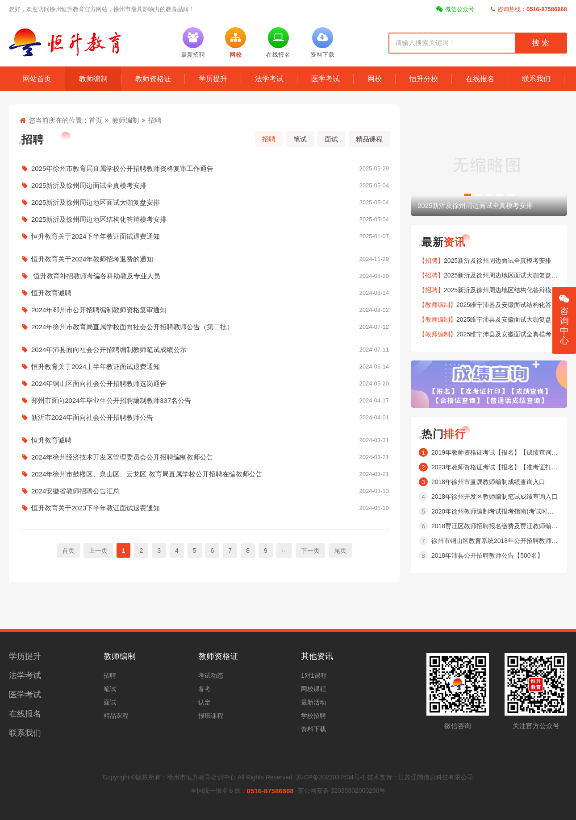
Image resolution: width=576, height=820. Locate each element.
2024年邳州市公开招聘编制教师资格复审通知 (204, 310)
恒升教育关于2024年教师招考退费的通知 (204, 259)
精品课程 (369, 139)
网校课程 (313, 688)
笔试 (300, 139)
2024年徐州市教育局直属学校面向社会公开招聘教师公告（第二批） (204, 327)
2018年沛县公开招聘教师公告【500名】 (487, 555)
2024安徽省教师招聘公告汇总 (204, 491)
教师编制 (93, 79)
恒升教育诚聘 (204, 293)
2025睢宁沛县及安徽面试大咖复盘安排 (510, 319)
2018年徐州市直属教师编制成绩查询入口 (488, 481)
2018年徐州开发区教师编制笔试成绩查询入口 (494, 496)
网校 (374, 79)
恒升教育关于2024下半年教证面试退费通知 (204, 236)
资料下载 (313, 729)
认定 (204, 702)
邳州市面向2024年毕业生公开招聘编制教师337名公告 (204, 400)
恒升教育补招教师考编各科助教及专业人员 (204, 276)
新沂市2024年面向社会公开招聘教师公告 (204, 417)
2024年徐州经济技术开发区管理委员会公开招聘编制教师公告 (204, 457)
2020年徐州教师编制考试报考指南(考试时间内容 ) (500, 511)
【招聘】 (431, 260)
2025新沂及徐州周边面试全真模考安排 (204, 185)
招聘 (155, 120)
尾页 (340, 550)
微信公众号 (455, 9)
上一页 (98, 550)
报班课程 (210, 715)
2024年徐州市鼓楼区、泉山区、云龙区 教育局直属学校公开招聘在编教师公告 (204, 474)
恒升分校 (423, 79)
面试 (331, 139)
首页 (95, 120)
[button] (467, 195)
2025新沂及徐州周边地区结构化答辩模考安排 (204, 219)
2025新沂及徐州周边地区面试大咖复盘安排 (204, 202)
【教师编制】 (437, 304)
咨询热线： (529, 9)
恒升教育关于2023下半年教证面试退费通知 (204, 508)
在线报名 (480, 79)
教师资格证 (153, 79)
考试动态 (210, 675)
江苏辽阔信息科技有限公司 (435, 777)
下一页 (310, 550)
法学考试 (269, 79)
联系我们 (536, 79)
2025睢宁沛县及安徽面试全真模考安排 (510, 334)
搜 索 (540, 43)
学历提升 (213, 79)
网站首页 (37, 79)
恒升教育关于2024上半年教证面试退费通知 (204, 366)
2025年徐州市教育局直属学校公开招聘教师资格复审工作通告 (204, 168)
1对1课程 (314, 675)
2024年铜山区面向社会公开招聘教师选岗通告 (204, 383)
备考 (204, 688)
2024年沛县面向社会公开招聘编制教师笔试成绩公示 (204, 349)
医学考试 (325, 79)
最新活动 (313, 702)
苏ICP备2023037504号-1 (331, 777)
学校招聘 (313, 715)
